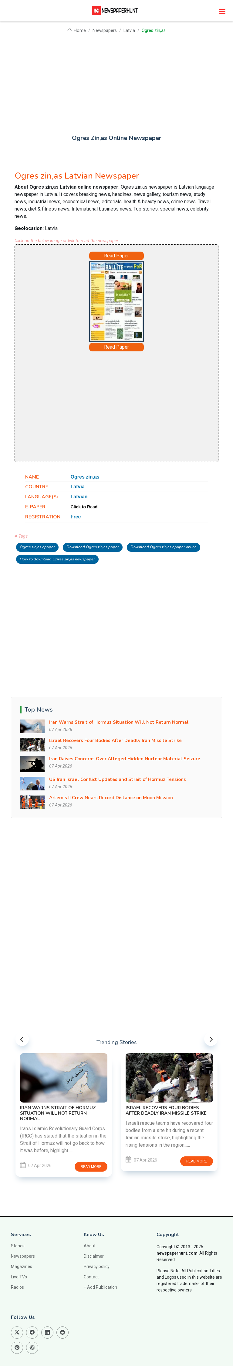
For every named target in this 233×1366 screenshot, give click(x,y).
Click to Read (84, 506)
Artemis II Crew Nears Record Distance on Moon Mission (111, 798)
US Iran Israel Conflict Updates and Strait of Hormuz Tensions (117, 779)
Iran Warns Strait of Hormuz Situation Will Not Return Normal (119, 722)
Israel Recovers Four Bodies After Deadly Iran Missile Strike (115, 740)
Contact (91, 1277)
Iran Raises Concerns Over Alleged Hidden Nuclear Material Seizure (124, 759)
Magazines (21, 1266)
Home (76, 30)
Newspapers (105, 30)
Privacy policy (97, 1266)
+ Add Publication (100, 1287)
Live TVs (19, 1277)
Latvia (129, 30)
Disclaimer (94, 1256)
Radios (17, 1287)
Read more (91, 1167)
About (90, 1246)
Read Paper (116, 256)
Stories (18, 1246)
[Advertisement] (116, 79)
